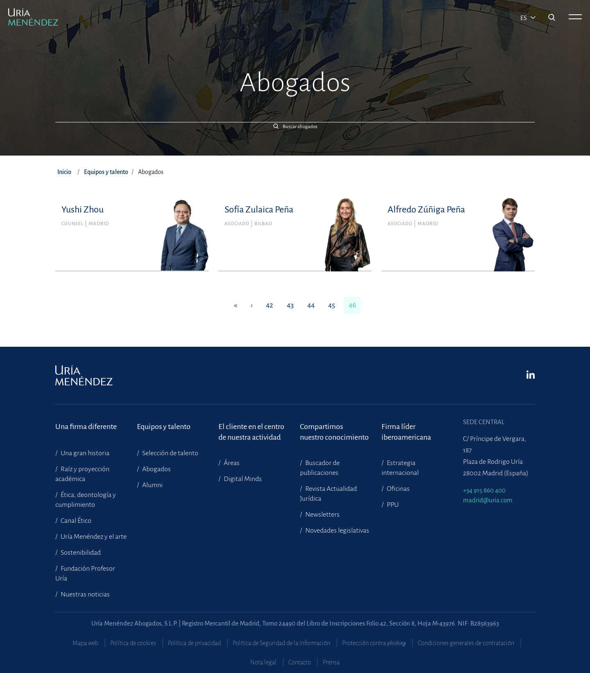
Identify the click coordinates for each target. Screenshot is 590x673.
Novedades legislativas (336, 530)
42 (269, 305)
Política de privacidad (194, 643)
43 (290, 305)
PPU (392, 504)
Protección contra (374, 643)
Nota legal (263, 662)
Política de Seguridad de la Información (281, 643)
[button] (295, 126)
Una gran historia (84, 453)
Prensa (331, 662)
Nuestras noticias (84, 594)
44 (311, 305)
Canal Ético (75, 520)
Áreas (231, 463)
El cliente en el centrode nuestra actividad (251, 431)
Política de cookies (133, 643)
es (524, 18)
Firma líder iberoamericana (406, 431)
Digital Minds (242, 479)
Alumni (152, 485)
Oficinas (398, 488)
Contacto (299, 662)
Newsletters (322, 514)
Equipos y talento (106, 172)
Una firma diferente (86, 426)
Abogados (156, 469)
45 (331, 305)
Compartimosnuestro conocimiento (334, 431)
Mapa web (85, 643)
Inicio (64, 172)
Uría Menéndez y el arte (93, 536)
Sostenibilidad (80, 552)
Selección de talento (169, 453)
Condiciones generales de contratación (466, 643)
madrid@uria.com (488, 500)
